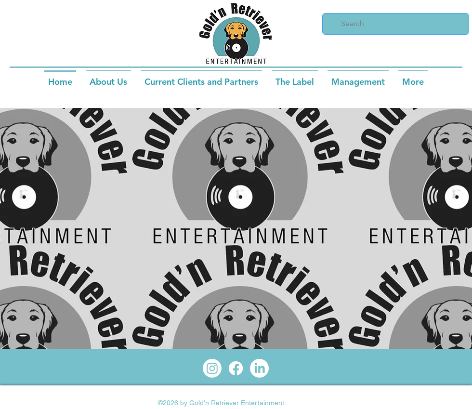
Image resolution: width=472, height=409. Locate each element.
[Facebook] (235, 368)
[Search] (394, 23)
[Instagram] (212, 368)
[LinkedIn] (259, 368)
